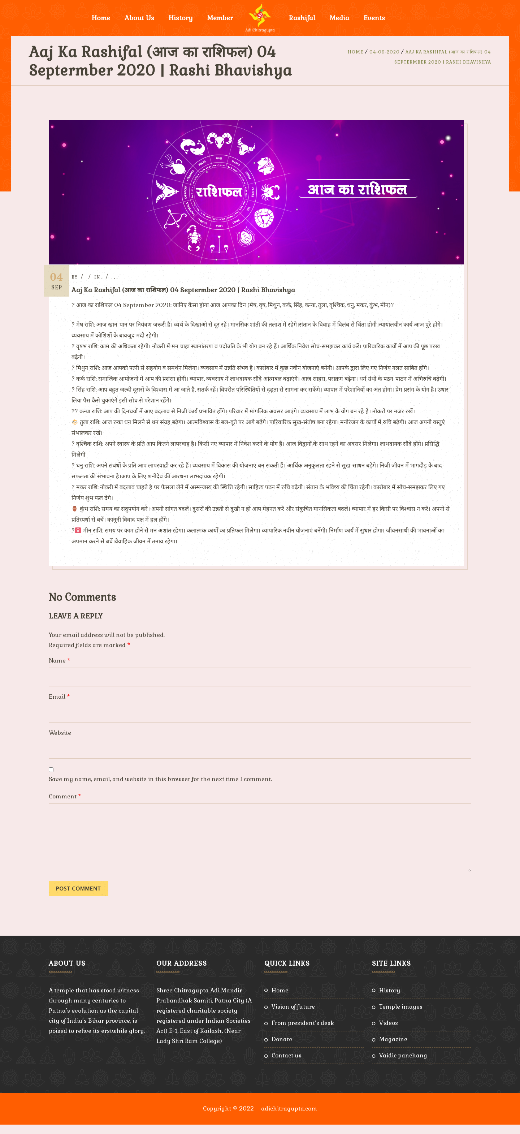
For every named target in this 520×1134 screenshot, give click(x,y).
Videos (388, 1032)
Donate (282, 1048)
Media (339, 18)
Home (101, 18)
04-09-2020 (384, 52)
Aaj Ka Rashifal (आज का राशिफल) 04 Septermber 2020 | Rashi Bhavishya (193, 290)
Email (59, 706)
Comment (65, 806)
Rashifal (302, 18)
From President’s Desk (303, 1032)
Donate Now (419, 18)
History (181, 18)
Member (220, 18)
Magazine (393, 1048)
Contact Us (287, 1065)
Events (374, 18)
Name (59, 670)
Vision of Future (293, 1016)
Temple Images (400, 1016)
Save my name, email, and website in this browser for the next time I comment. (160, 788)
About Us (139, 18)
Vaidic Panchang (403, 1065)
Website (60, 742)
